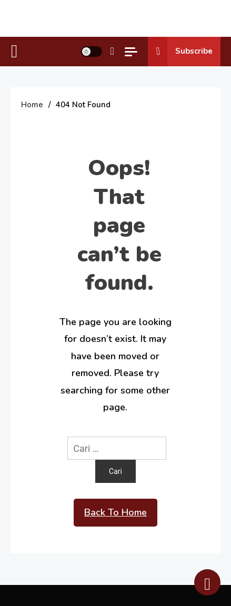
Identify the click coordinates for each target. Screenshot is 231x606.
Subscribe (180, 51)
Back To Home (115, 512)
